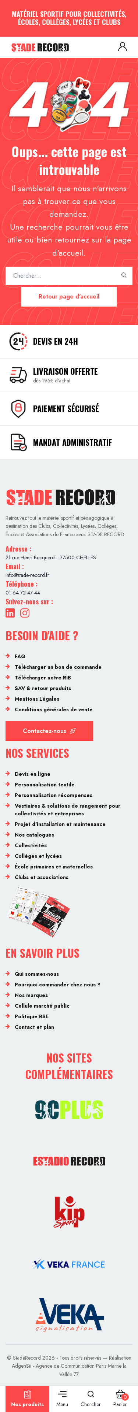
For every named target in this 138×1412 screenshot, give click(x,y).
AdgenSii (21, 1366)
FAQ (20, 656)
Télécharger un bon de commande (58, 667)
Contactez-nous (49, 731)
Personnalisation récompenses (53, 795)
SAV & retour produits (43, 688)
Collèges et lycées (38, 856)
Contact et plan (34, 1027)
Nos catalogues (34, 834)
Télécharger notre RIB (43, 677)
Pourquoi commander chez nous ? (57, 984)
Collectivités (31, 845)
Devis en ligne (32, 774)
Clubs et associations (41, 877)
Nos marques (31, 995)
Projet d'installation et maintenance (60, 824)
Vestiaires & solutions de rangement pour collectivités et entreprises (67, 809)
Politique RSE (32, 1016)
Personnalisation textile (45, 784)
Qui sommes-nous (37, 974)
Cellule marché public (42, 1005)
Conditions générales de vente (54, 709)
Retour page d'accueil (69, 296)
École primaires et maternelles (54, 866)
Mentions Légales (37, 699)
